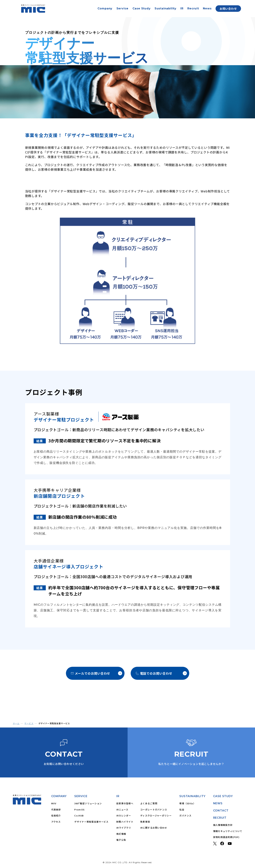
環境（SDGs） (187, 803)
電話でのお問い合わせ (161, 673)
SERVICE (80, 796)
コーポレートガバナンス (153, 809)
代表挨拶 (56, 809)
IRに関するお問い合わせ (153, 827)
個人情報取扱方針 (223, 825)
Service (122, 8)
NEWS (218, 803)
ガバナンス (185, 815)
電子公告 (121, 839)
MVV (54, 803)
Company (105, 8)
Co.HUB (79, 815)
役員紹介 (56, 815)
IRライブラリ (123, 827)
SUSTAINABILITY (192, 796)
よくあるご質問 (148, 803)
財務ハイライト (124, 821)
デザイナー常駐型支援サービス (91, 821)
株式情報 (121, 833)
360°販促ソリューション (88, 803)
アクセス (56, 821)
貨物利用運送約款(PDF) (226, 837)
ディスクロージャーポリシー (156, 815)
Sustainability (165, 8)
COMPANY (59, 796)
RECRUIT (220, 817)
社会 (181, 809)
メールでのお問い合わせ (96, 673)
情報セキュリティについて (227, 831)
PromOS (79, 809)
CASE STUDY (223, 796)
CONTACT (221, 810)
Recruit (193, 8)
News (207, 8)
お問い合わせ (228, 9)
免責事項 (145, 821)
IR (181, 8)
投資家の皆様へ (124, 803)
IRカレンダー (123, 815)
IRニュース (122, 809)
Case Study (142, 8)
